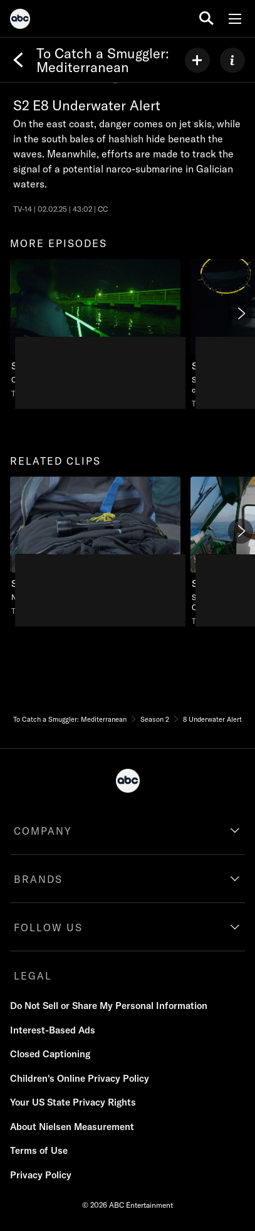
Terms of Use (39, 1150)
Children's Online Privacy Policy (79, 1078)
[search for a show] (206, 18)
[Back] (18, 60)
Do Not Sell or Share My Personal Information (108, 1006)
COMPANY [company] (43, 831)
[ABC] (20, 21)
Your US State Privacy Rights (73, 1102)
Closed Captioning (50, 1054)
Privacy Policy (40, 1175)
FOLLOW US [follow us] (48, 927)
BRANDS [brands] (38, 879)
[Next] (240, 313)
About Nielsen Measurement (72, 1127)
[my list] (197, 60)
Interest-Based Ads (52, 1030)
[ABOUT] (232, 60)
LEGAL (33, 975)
